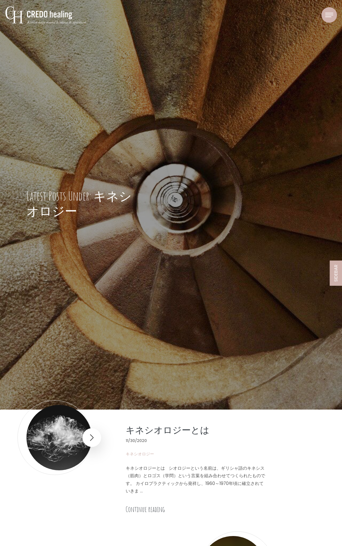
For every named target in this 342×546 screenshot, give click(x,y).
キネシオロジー (140, 454)
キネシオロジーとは (167, 429)
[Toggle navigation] (329, 15)
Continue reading (145, 509)
